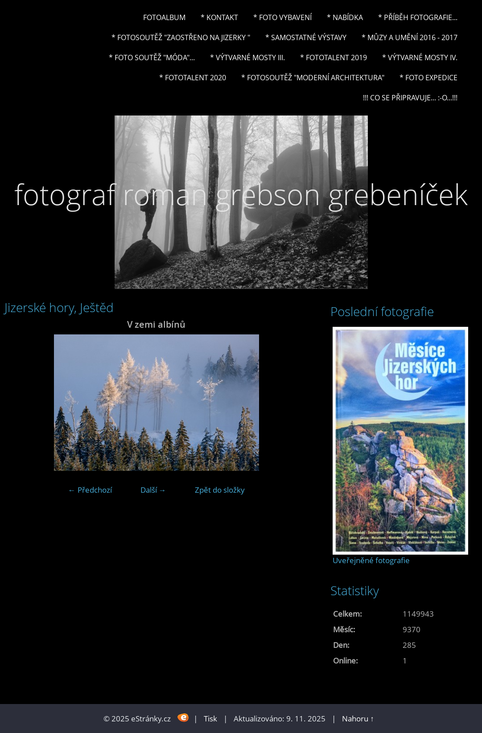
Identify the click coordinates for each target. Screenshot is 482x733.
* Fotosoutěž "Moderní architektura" (312, 77)
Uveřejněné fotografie (371, 560)
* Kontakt (219, 17)
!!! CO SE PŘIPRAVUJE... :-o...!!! (410, 98)
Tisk (210, 718)
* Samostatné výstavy (305, 37)
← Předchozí (90, 490)
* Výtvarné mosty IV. (419, 57)
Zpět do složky (220, 490)
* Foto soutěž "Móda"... (152, 57)
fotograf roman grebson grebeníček (241, 194)
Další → (153, 490)
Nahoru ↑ (358, 718)
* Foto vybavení (282, 17)
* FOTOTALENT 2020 (192, 77)
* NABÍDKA (345, 17)
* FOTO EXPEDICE (428, 77)
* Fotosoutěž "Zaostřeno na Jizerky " (180, 37)
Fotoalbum (164, 17)
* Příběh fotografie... (417, 17)
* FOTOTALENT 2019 (333, 57)
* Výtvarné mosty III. (247, 57)
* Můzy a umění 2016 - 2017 (409, 37)
